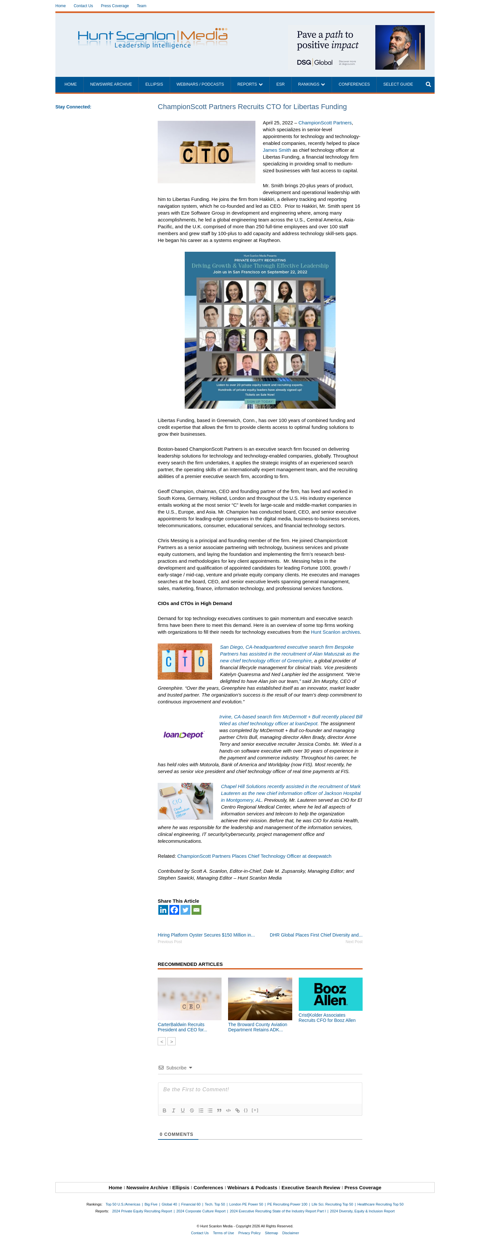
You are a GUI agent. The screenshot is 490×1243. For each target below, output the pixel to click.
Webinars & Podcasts (252, 1187)
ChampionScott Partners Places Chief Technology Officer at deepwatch (254, 856)
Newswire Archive (111, 84)
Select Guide (398, 84)
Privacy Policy (249, 1233)
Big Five (151, 1204)
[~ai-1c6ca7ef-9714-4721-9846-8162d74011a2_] (356, 28)
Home (60, 6)
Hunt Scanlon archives (335, 632)
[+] (255, 1110)
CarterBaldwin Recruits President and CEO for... (182, 1027)
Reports (247, 84)
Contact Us (83, 6)
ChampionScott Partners (325, 122)
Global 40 (169, 1204)
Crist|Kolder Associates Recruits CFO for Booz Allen (327, 1017)
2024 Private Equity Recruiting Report (142, 1211)
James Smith (277, 150)
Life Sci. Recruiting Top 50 (332, 1204)
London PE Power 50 (246, 1204)
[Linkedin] (163, 910)
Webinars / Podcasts (200, 84)
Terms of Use (223, 1233)
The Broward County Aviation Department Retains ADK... (257, 1027)
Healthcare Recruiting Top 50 (380, 1204)
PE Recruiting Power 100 (287, 1204)
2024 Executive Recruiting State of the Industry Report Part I (278, 1211)
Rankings (308, 84)
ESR (280, 84)
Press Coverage (115, 6)
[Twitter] (185, 910)
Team (141, 6)
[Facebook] (174, 910)
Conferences (354, 84)
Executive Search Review (310, 1187)
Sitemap (271, 1233)
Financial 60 (190, 1204)
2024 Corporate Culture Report (200, 1211)
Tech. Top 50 (215, 1204)
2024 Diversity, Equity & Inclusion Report (362, 1211)
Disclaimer (290, 1233)
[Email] (196, 910)
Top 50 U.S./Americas (123, 1204)
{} (246, 1110)
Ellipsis (154, 84)
